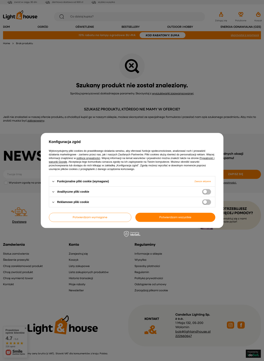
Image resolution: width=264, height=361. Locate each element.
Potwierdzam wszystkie (175, 217)
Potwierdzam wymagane (90, 217)
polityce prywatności (88, 158)
